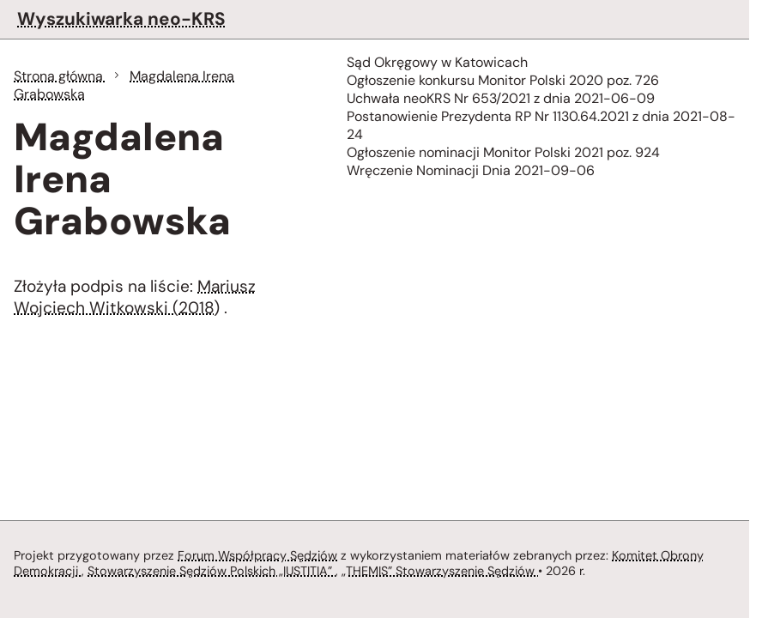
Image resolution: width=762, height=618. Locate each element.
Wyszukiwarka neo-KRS (121, 18)
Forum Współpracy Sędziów (257, 555)
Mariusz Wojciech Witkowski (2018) (135, 297)
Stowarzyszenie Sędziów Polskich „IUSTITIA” (212, 571)
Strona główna (60, 76)
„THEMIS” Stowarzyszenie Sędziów (440, 571)
